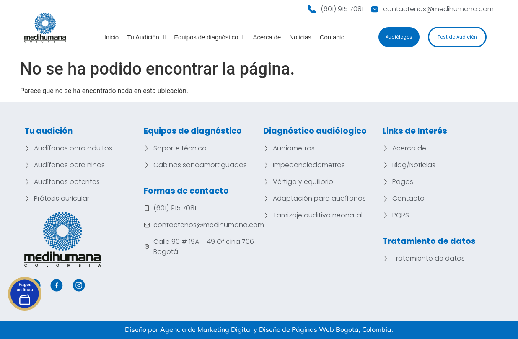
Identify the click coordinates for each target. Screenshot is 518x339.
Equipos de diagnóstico (209, 37)
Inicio (111, 37)
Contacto (332, 37)
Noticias (300, 37)
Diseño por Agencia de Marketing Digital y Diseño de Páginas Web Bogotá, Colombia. (259, 329)
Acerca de (267, 37)
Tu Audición (146, 37)
